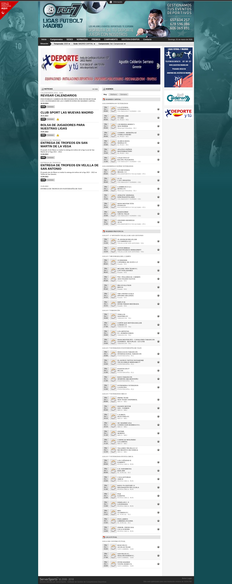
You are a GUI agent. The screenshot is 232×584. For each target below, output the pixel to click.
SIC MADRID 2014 (124, 423)
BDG (119, 511)
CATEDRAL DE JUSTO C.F (127, 262)
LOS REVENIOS (123, 170)
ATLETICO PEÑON (124, 149)
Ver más (95, 89)
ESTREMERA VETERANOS (127, 385)
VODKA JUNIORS (124, 134)
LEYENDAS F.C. (123, 109)
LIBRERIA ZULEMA (125, 521)
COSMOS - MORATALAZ (127, 133)
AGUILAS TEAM (123, 547)
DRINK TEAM (122, 398)
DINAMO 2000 (123, 116)
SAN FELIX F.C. (123, 554)
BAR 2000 (121, 471)
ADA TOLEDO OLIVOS (126, 279)
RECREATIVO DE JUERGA (127, 450)
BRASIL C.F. (122, 172)
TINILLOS (121, 314)
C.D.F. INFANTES (124, 180)
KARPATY (121, 462)
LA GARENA (122, 442)
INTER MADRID (123, 562)
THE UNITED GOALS (125, 294)
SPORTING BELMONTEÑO (127, 379)
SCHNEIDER (122, 260)
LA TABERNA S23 (124, 241)
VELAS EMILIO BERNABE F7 (128, 362)
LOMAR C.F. (122, 325)
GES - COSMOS (123, 408)
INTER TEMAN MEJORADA (128, 304)
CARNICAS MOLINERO (126, 440)
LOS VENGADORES (125, 270)
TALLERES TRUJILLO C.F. (127, 448)
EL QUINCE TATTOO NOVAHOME (130, 360)
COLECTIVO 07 (123, 158)
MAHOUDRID (122, 212)
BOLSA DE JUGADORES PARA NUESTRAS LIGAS (63, 126)
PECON (120, 370)
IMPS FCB (121, 302)
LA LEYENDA (122, 107)
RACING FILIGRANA (125, 160)
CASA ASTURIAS (124, 477)
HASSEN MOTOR (124, 406)
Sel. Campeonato (111, 44)
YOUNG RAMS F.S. (124, 564)
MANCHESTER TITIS (125, 203)
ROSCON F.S (122, 545)
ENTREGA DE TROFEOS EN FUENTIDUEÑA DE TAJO (61, 189)
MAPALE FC (122, 143)
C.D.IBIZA (121, 415)
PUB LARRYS (122, 519)
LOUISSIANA (122, 504)
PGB (119, 494)
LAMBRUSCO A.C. (124, 187)
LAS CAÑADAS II (124, 460)
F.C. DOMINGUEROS (125, 333)
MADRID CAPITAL (83, 44)
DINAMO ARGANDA (125, 295)
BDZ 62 (120, 287)
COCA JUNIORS (123, 529)
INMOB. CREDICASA (125, 527)
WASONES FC (122, 316)
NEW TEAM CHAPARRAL (127, 400)
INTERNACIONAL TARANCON (129, 354)
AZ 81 (119, 222)
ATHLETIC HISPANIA (125, 195)
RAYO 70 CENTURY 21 (126, 485)
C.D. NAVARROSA (124, 469)
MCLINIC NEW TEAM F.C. (127, 269)
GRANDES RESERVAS (126, 220)
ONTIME (120, 431)
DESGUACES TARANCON (127, 352)
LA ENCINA (122, 387)
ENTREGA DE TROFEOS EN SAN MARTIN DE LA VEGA (64, 144)
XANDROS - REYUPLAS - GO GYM (131, 341)
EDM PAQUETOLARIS (126, 197)
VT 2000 (120, 118)
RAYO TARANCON (124, 377)
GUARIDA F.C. (123, 512)
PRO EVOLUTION (124, 285)
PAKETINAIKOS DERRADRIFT (129, 250)
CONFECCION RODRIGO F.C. (128, 425)
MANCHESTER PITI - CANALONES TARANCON (136, 340)
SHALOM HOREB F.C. (125, 556)
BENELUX (121, 189)
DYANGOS (121, 205)
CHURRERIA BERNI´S (126, 124)
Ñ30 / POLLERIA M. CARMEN (128, 277)
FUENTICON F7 (123, 369)
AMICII (120, 479)
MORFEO (121, 433)
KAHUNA (121, 496)
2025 (61, 44)
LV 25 (119, 178)
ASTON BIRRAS (123, 248)
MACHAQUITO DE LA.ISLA (128, 487)
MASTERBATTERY (124, 151)
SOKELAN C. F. (123, 502)
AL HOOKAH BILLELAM (127, 239)
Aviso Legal (187, 578)
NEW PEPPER (122, 126)
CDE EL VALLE (123, 214)
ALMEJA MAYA (123, 141)
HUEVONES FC (123, 416)
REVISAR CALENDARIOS (59, 95)
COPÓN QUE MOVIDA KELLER (129, 323)
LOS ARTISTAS (123, 331)
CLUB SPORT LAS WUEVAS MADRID (67, 112)
